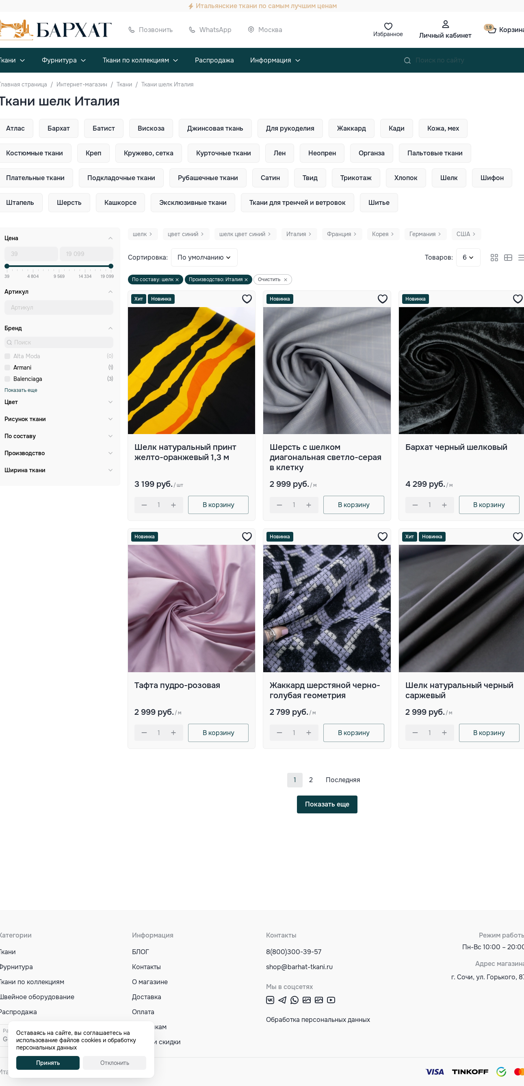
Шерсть (69, 202)
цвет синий (183, 234)
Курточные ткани (223, 153)
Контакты (146, 967)
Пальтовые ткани (435, 153)
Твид (310, 178)
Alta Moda (26, 356)
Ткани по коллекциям (136, 60)
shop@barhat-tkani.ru (299, 967)
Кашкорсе (120, 202)
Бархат (59, 128)
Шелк (449, 178)
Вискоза (151, 128)
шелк (140, 234)
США (463, 234)
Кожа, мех (443, 128)
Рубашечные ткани (208, 178)
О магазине (150, 982)
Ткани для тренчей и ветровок (297, 202)
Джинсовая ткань (215, 128)
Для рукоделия (290, 128)
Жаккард (351, 128)
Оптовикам (149, 1027)
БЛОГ (140, 952)
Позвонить (156, 30)
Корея (380, 234)
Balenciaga (27, 379)
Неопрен (322, 153)
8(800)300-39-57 (293, 952)
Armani (22, 367)
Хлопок (406, 178)
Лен (280, 153)
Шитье (379, 202)
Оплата (143, 1012)
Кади (397, 128)
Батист (104, 128)
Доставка (146, 997)
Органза (372, 153)
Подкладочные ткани (121, 178)
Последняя (343, 780)
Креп (93, 153)
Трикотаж (356, 178)
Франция (339, 234)
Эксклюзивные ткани (193, 202)
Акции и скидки (156, 1042)
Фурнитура (59, 60)
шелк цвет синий (242, 234)
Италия (296, 234)
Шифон (492, 178)
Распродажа (214, 60)
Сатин (270, 178)
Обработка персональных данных (318, 1019)
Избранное (388, 34)
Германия (422, 234)
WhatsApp (215, 30)
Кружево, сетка (148, 153)
